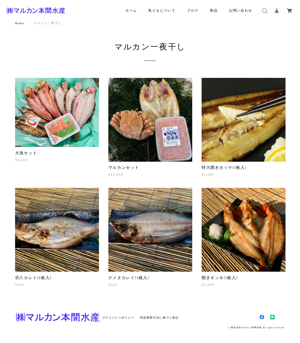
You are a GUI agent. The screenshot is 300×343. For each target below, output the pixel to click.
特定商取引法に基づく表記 (159, 317)
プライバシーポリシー (118, 317)
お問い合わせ (240, 11)
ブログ (192, 11)
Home (19, 23)
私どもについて (161, 11)
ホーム (131, 11)
